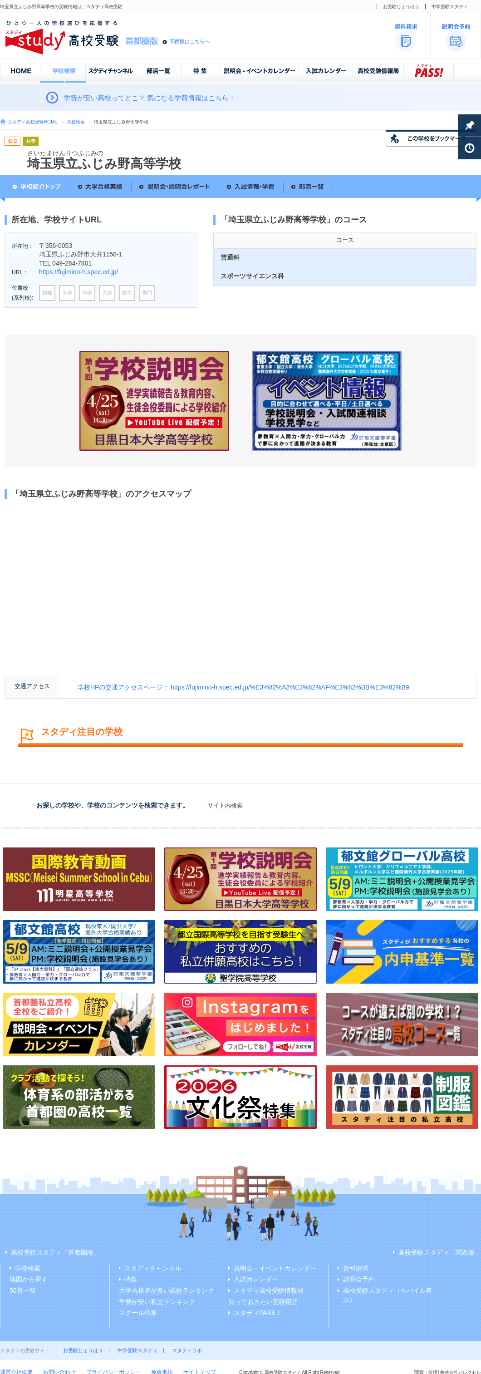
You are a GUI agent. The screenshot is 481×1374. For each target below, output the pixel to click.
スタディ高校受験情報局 (269, 1290)
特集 (130, 1279)
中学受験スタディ (450, 6)
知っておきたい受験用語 (263, 1301)
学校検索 (76, 121)
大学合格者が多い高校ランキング (166, 1290)
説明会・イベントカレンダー (275, 1268)
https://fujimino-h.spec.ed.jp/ (78, 272)
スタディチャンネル (153, 1268)
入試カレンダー (256, 1279)
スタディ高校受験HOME (33, 121)
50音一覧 (23, 1290)
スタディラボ (187, 1350)
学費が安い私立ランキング (157, 1301)
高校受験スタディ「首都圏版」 (55, 1252)
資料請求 (355, 1268)
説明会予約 (359, 1279)
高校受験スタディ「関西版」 (439, 1252)
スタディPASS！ (258, 1312)
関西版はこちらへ (190, 41)
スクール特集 (138, 1312)
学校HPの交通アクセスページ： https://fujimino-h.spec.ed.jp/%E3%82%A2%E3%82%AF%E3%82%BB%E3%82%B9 (243, 687)
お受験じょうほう (401, 6)
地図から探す (29, 1279)
